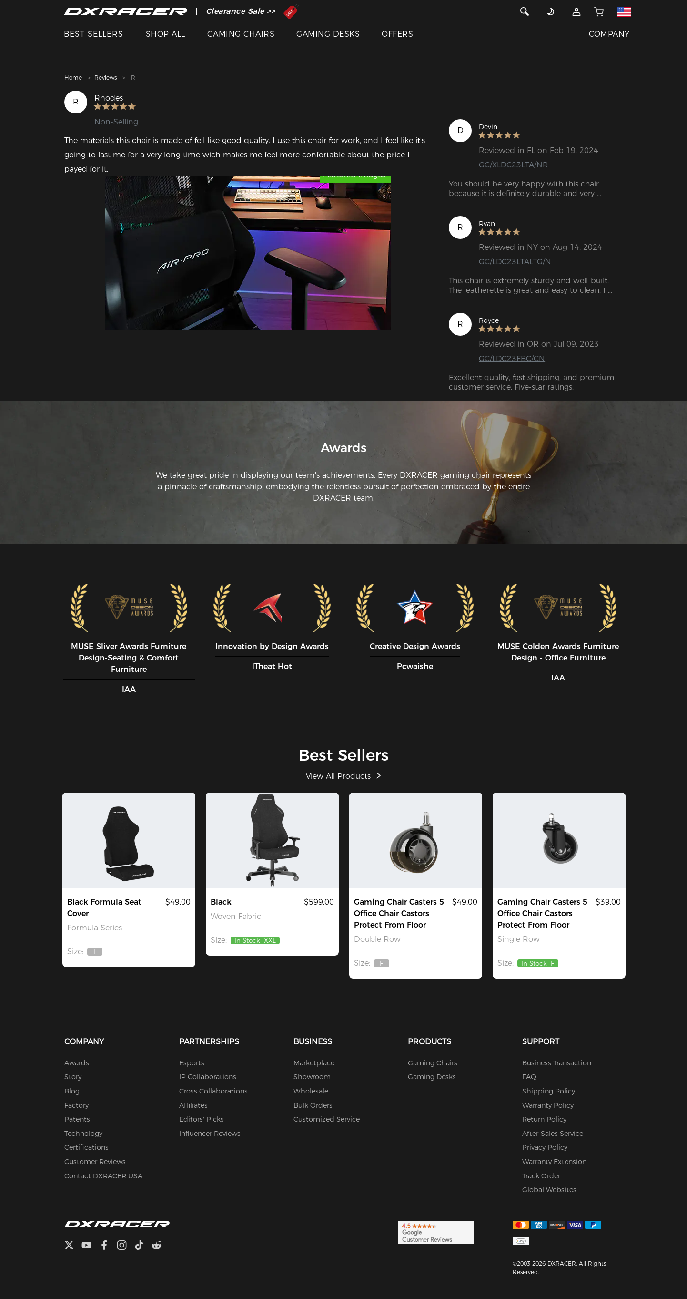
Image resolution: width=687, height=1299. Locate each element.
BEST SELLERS (93, 34)
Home (73, 77)
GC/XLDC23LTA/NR (514, 164)
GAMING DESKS (328, 34)
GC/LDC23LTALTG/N (515, 261)
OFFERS (397, 34)
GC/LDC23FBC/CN (512, 358)
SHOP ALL (165, 34)
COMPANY (609, 34)
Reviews (105, 77)
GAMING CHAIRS (240, 34)
